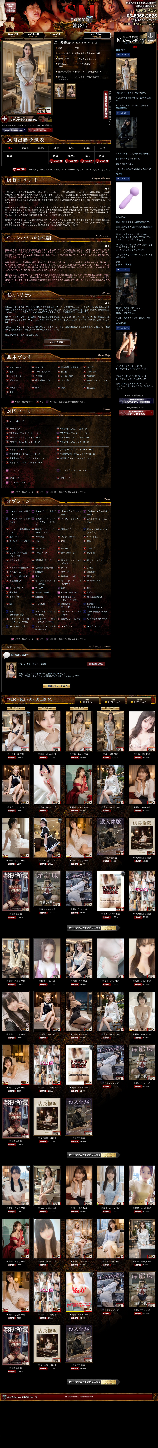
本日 (86, 700)
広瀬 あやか (109, 807)
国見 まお (46, 981)
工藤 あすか (78, 754)
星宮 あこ (46, 860)
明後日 (139, 700)
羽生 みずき (109, 1208)
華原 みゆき (14, 981)
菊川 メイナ (109, 914)
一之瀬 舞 (14, 754)
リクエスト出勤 (142, 858)
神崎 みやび (14, 860)
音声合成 (110, 858)
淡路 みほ (78, 1034)
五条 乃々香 (14, 1208)
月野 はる (14, 807)
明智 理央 (141, 754)
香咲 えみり (78, 807)
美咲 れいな (46, 807)
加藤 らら (78, 981)
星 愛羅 (109, 754)
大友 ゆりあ (46, 1208)
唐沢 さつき (46, 754)
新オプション (47, 909)
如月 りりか (78, 860)
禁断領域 (15, 914)
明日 (113, 700)
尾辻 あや (141, 807)
